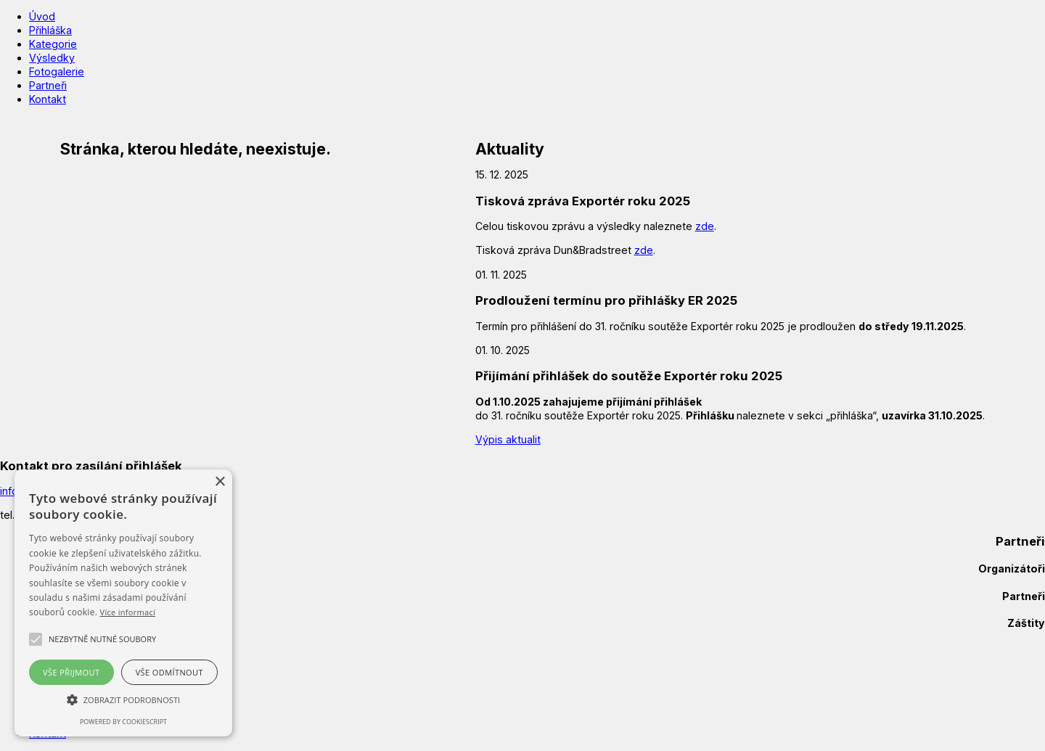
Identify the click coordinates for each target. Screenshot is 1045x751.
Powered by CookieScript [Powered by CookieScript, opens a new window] (123, 721)
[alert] (123, 602)
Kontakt (47, 99)
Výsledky (52, 58)
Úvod (42, 16)
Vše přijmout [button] (71, 672)
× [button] (219, 482)
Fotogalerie (56, 71)
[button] (102, 639)
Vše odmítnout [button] (169, 672)
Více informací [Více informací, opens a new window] (128, 612)
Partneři (48, 85)
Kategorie (53, 44)
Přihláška (50, 30)
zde (704, 226)
